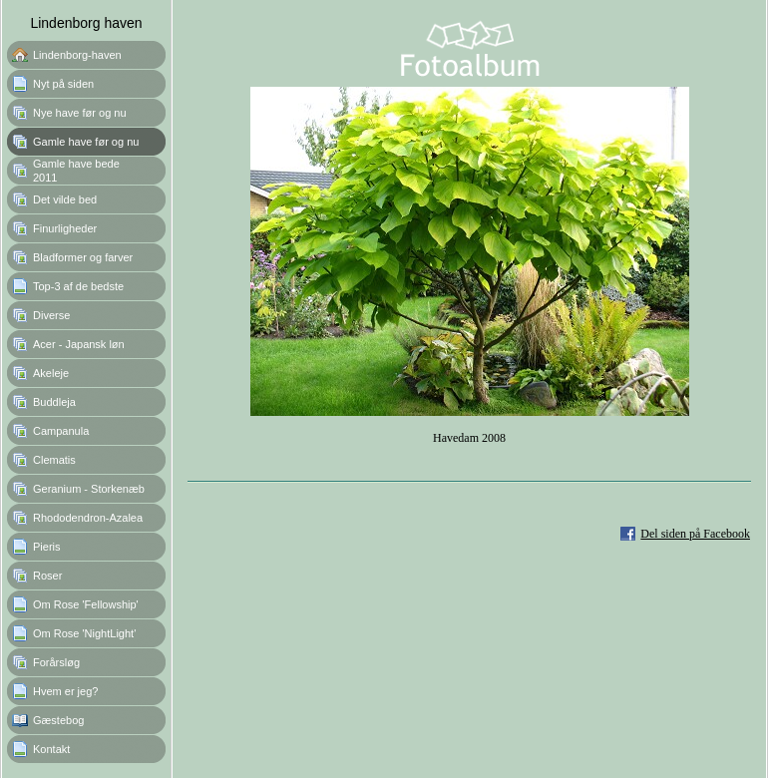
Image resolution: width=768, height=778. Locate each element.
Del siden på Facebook (695, 534)
